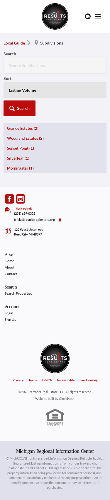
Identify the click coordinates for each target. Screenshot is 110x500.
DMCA (47, 380)
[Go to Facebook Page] (9, 199)
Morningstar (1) (20, 168)
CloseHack (67, 398)
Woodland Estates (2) (25, 138)
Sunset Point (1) (20, 148)
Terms (33, 380)
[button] (19, 108)
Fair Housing (88, 380)
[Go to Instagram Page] (20, 199)
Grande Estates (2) (22, 128)
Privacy (18, 380)
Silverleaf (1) (18, 158)
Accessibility (66, 380)
